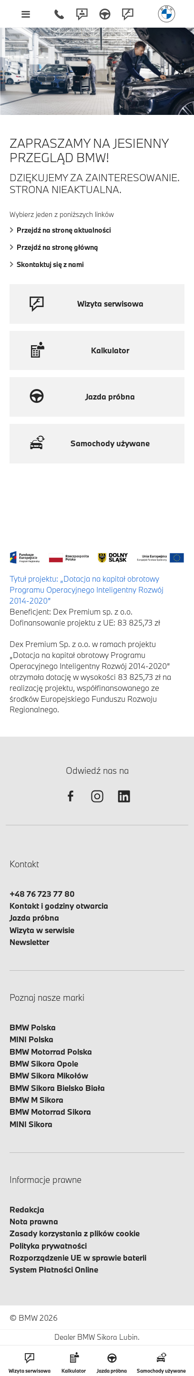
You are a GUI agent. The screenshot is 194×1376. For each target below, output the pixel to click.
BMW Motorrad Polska (51, 1052)
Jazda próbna (34, 918)
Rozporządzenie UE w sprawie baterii (78, 1258)
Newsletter (29, 942)
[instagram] (97, 805)
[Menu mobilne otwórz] (25, 14)
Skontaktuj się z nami (47, 264)
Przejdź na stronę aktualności (60, 230)
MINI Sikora (31, 1124)
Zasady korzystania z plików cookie (75, 1233)
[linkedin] (124, 805)
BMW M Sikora (36, 1100)
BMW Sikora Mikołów (49, 1075)
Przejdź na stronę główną (54, 247)
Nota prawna (34, 1221)
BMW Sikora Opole (44, 1063)
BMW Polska (33, 1027)
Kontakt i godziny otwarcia (59, 906)
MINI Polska (31, 1039)
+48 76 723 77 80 (42, 894)
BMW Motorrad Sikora (50, 1112)
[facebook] (70, 805)
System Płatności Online (54, 1269)
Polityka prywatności (48, 1246)
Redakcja (27, 1209)
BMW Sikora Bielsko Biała (57, 1088)
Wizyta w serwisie (42, 930)
